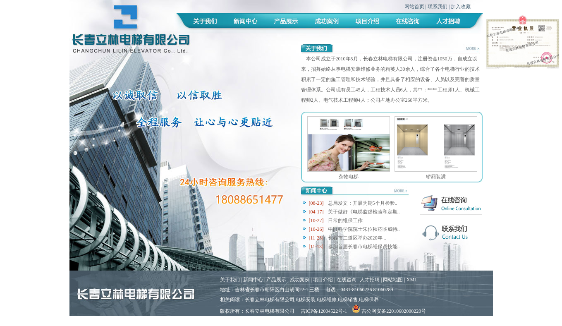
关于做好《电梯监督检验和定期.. (364, 212)
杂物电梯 (349, 177)
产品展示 (276, 280)
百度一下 (230, 321)
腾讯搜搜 (272, 321)
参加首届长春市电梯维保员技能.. (364, 246)
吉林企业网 (295, 321)
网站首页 (414, 7)
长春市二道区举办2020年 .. (357, 238)
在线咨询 (346, 280)
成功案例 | (301, 280)
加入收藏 (461, 7)
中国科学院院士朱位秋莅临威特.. (364, 229)
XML (412, 280)
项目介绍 (323, 280)
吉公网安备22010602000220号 (389, 311)
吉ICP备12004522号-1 (324, 311)
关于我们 (230, 280)
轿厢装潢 (436, 177)
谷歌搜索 (251, 321)
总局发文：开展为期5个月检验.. (362, 203)
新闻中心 (253, 280)
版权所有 (230, 311)
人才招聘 (370, 280)
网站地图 (393, 280)
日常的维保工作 (345, 220)
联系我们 (437, 7)
